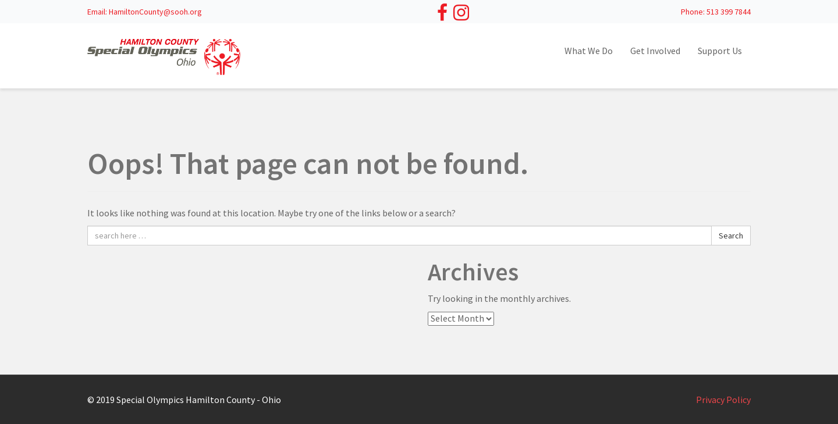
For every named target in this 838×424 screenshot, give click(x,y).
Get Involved (655, 50)
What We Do (588, 50)
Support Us (720, 50)
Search (731, 235)
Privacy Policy (723, 399)
